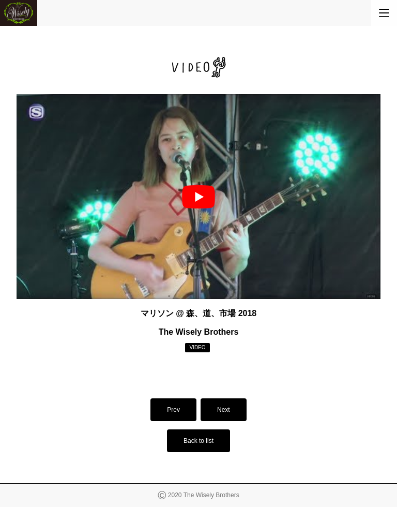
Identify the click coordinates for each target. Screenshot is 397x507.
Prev (173, 409)
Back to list (198, 440)
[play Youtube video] (198, 196)
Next (223, 409)
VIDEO (197, 347)
